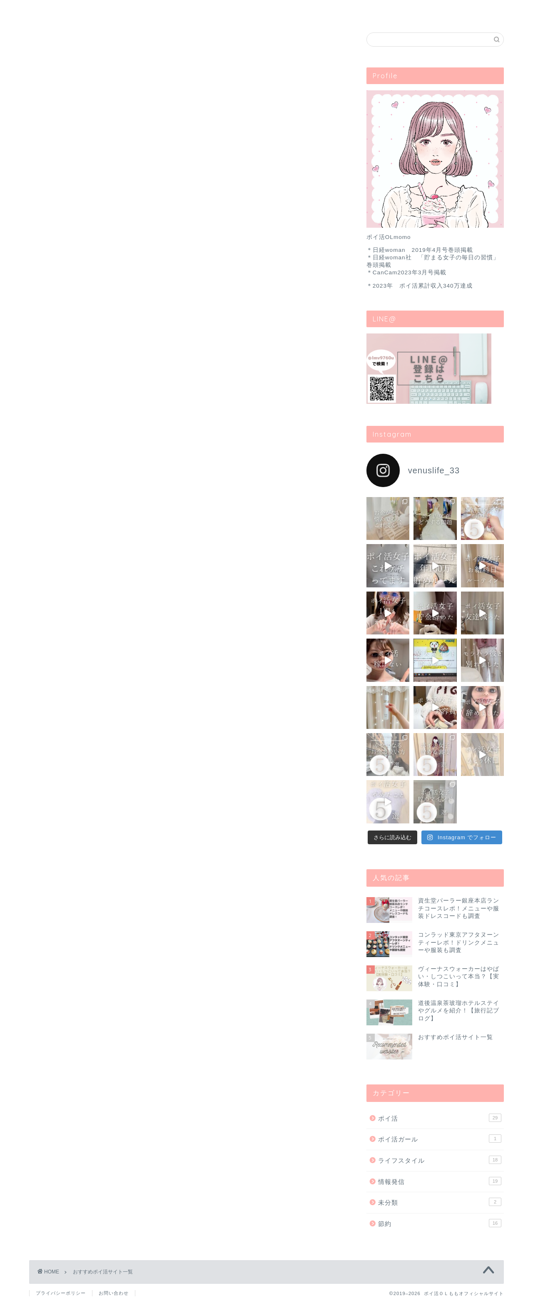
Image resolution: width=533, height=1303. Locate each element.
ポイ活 (128, 10)
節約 (439, 1223)
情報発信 (439, 1181)
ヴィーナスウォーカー (187, 823)
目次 (325, 10)
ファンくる (187, 919)
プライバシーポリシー (61, 1293)
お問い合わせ (391, 10)
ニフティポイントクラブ (187, 631)
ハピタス (187, 418)
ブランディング (194, 10)
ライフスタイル (259, 10)
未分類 (439, 1202)
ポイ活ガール (439, 1139)
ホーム (62, 10)
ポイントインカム (187, 514)
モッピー (187, 728)
